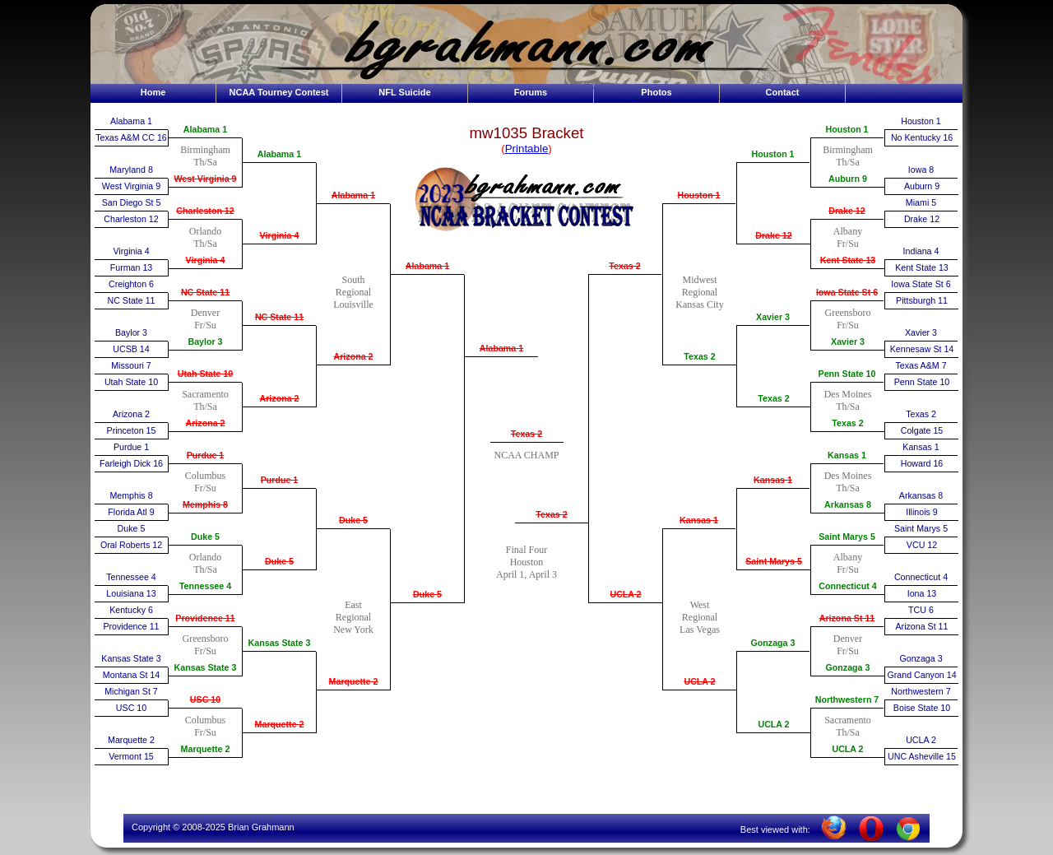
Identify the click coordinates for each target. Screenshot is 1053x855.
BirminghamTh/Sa (205, 156)
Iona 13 (922, 593)
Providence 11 (131, 626)
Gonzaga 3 (773, 643)
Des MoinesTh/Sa (848, 400)
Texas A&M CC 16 (130, 137)
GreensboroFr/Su (206, 645)
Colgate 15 (922, 430)
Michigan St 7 (131, 691)
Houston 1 (698, 195)
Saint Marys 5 (773, 561)
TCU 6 (921, 610)
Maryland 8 (131, 169)
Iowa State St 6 (847, 292)
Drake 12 (773, 235)
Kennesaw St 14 (922, 349)
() (526, 148)
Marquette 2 (131, 740)
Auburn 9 (847, 179)
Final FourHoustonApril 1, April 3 (526, 562)
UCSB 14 (131, 349)
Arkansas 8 (847, 504)
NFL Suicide (404, 92)
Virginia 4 (131, 251)
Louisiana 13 (130, 593)
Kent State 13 (848, 260)
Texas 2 (526, 434)
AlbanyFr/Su (847, 237)
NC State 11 (131, 300)
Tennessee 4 (130, 577)
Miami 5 (921, 202)
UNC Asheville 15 (922, 756)
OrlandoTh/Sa (205, 237)
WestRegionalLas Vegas (700, 617)
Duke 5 (132, 528)
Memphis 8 (130, 495)
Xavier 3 (773, 317)
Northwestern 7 (847, 699)
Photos (656, 92)
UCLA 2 (625, 594)
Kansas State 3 (130, 658)
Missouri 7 (131, 365)
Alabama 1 (131, 121)
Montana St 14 (131, 675)
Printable (527, 148)
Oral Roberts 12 (131, 545)
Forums (530, 92)
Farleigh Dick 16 (131, 463)
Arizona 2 (131, 414)
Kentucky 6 (131, 610)
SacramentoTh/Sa (205, 400)
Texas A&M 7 (920, 365)
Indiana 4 (921, 251)
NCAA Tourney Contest (279, 92)
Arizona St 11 (847, 618)
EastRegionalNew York (353, 617)
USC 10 (131, 708)
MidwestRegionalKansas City (699, 292)
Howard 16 (922, 463)
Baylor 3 (131, 332)
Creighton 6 (131, 284)
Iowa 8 (921, 169)
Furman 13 (131, 267)
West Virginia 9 (131, 186)
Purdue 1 (131, 447)
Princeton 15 (131, 430)
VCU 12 (922, 545)
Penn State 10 (847, 374)
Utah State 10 (131, 382)
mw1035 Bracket (527, 133)
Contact (783, 92)
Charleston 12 (131, 219)
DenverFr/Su (205, 319)
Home (153, 92)
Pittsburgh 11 (922, 300)
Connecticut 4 (847, 586)
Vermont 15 (131, 756)
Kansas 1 (699, 520)
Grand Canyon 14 (921, 675)
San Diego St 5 (131, 202)
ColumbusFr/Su (205, 482)
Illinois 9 (922, 512)
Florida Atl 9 (131, 512)
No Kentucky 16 (922, 137)
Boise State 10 (921, 708)
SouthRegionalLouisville (353, 292)
